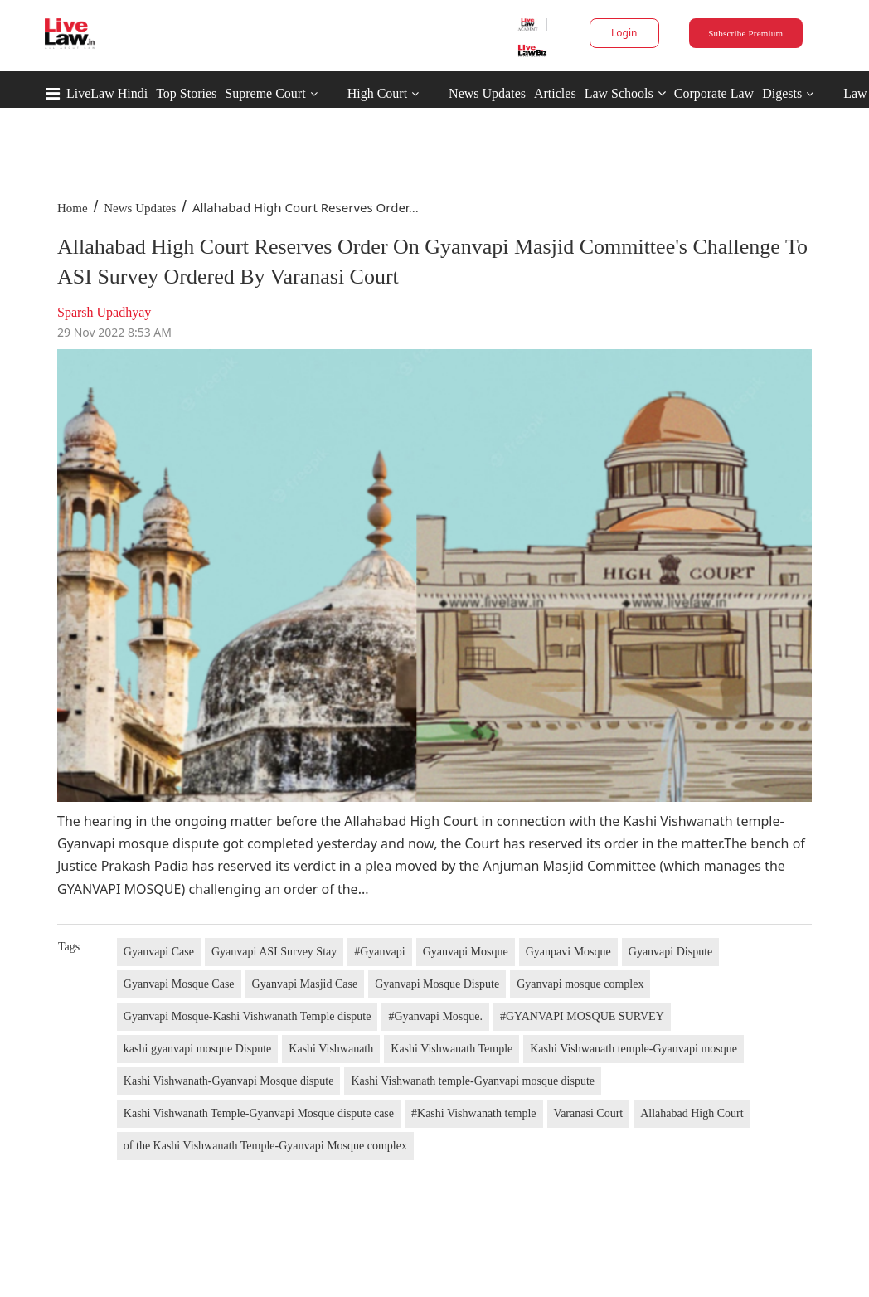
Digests (782, 93)
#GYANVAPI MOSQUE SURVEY (582, 1016)
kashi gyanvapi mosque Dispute (197, 1048)
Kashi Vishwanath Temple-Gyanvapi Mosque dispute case (259, 1113)
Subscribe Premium (745, 33)
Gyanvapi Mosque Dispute (437, 984)
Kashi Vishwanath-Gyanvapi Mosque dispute (229, 1081)
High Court (377, 93)
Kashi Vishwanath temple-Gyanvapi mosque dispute (473, 1081)
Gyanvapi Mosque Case (179, 984)
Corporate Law (714, 93)
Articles (555, 93)
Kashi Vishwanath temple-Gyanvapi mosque (633, 1048)
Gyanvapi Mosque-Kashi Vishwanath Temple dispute (247, 1016)
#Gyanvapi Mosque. (435, 1016)
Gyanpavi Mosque (568, 951)
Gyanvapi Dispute (670, 951)
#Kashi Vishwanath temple (473, 1113)
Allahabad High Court (691, 1113)
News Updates (487, 93)
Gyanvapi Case (159, 951)
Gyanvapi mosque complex (580, 984)
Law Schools (625, 93)
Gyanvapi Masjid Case (305, 984)
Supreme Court (265, 93)
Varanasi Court (589, 1113)
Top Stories (186, 93)
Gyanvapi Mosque (465, 951)
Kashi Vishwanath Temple (451, 1048)
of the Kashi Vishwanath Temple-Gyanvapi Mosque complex (265, 1145)
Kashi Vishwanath (331, 1048)
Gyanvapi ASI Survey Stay (274, 951)
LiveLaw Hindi (107, 93)
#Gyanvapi (379, 951)
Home (72, 208)
